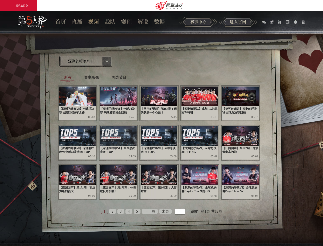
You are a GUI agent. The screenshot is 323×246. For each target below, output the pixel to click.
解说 (143, 22)
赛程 (126, 22)
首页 (60, 22)
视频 (93, 22)
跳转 (194, 212)
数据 (159, 22)
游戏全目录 (18, 5)
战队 (110, 22)
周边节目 (118, 77)
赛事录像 (91, 77)
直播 (77, 22)
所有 (67, 77)
